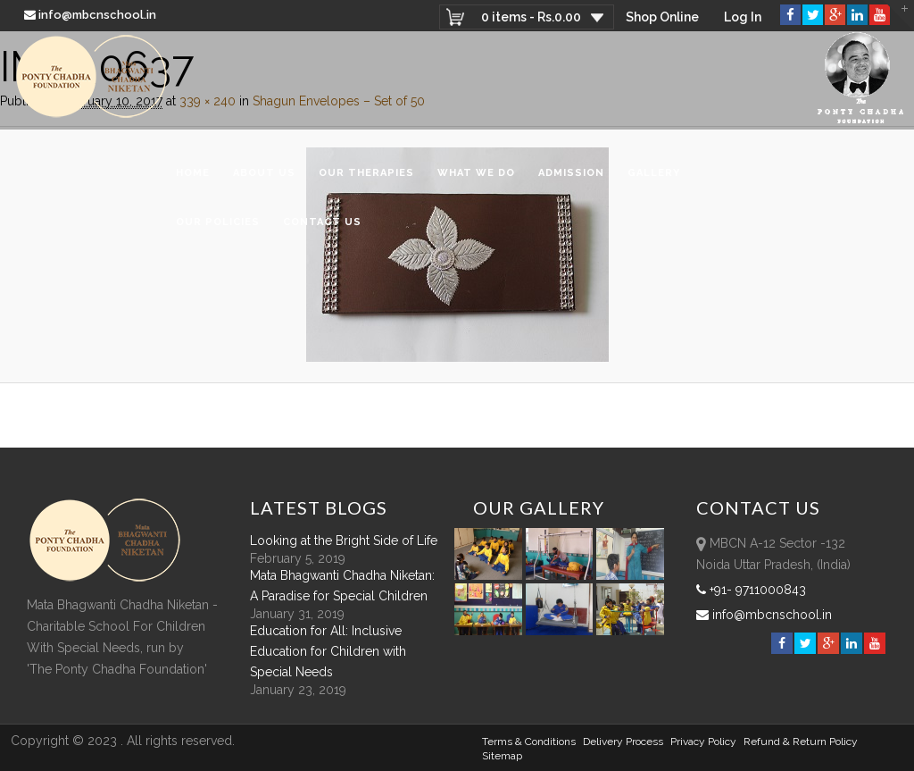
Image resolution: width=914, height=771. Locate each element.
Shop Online (662, 17)
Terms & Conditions (529, 741)
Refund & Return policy (801, 741)
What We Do (476, 173)
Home (193, 173)
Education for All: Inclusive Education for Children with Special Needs (328, 651)
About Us (264, 173)
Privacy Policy (703, 741)
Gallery (653, 173)
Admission (571, 173)
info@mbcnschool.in (91, 14)
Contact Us (322, 222)
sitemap (502, 756)
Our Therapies (366, 173)
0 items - (531, 17)
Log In (742, 17)
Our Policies (218, 222)
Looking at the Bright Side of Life (343, 540)
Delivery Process (623, 741)
